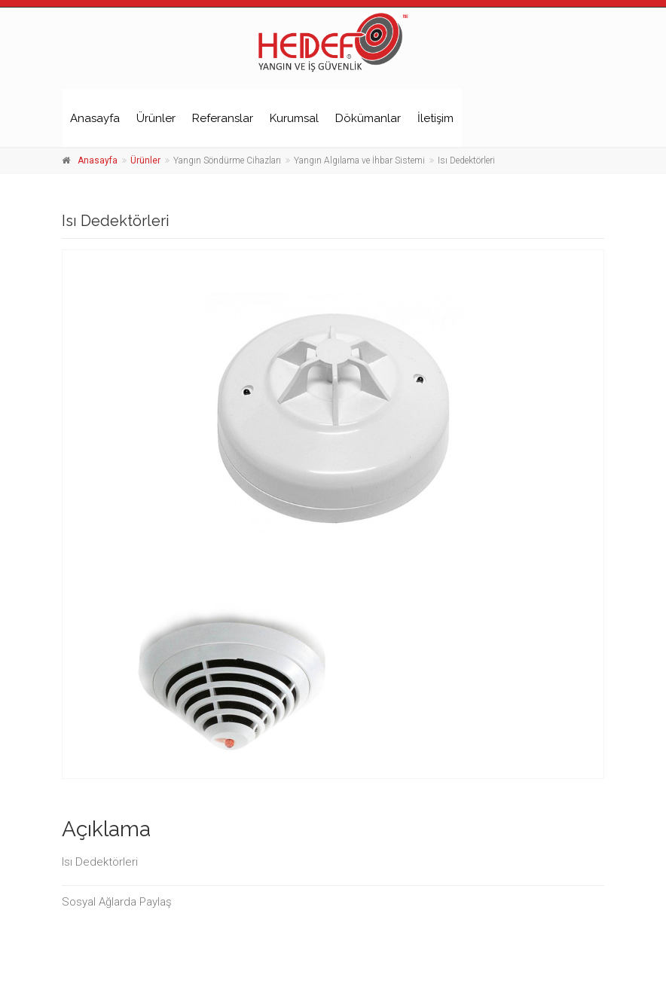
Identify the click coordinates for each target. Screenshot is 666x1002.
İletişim (435, 118)
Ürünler (156, 118)
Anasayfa (95, 118)
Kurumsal (294, 118)
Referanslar (222, 118)
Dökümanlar (368, 118)
